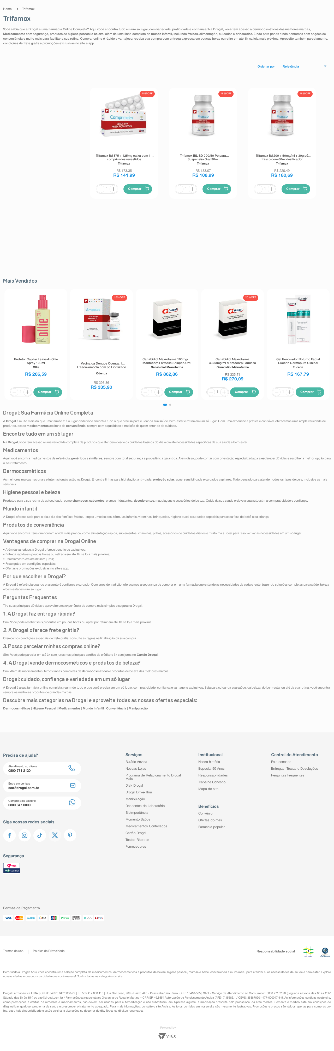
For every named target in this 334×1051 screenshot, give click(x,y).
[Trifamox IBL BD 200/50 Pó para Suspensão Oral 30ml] (203, 143)
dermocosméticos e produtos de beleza (139, 972)
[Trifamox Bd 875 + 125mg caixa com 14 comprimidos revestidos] (124, 143)
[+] (113, 189)
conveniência (218, 972)
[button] (165, 405)
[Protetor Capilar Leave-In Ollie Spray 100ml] (35, 344)
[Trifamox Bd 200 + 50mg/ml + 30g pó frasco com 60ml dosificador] (282, 143)
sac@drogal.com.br (50, 998)
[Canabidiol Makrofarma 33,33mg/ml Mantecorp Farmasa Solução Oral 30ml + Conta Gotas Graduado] (232, 344)
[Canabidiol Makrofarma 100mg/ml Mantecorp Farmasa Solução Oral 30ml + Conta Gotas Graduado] (167, 344)
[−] (100, 189)
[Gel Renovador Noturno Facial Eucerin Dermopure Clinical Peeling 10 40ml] (298, 344)
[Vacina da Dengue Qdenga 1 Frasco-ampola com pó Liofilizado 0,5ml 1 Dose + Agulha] (101, 344)
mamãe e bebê (198, 972)
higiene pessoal (177, 972)
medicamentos (102, 972)
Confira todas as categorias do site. (100, 976)
